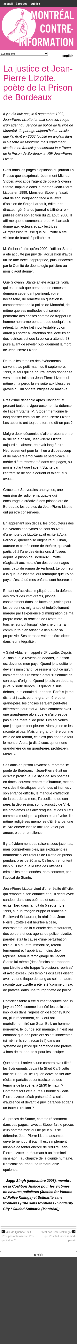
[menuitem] (68, 55)
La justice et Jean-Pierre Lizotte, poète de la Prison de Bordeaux (38, 83)
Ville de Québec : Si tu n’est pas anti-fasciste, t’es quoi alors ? (18, 1236)
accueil (8, 3)
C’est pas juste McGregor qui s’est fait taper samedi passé (58, 1236)
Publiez (35, 3)
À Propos (21, 3)
